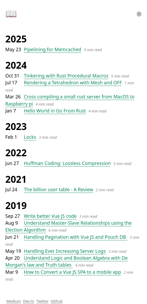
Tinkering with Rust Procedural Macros (66, 75)
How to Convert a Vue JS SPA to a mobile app (72, 272)
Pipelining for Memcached (52, 49)
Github (57, 301)
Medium (13, 301)
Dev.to (28, 301)
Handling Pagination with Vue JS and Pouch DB (75, 237)
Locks (30, 137)
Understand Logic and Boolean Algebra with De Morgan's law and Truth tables (66, 261)
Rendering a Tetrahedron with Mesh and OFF (73, 82)
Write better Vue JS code (50, 216)
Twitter (42, 301)
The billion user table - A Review (58, 189)
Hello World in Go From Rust (55, 110)
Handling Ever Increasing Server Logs (65, 251)
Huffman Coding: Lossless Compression (67, 163)
